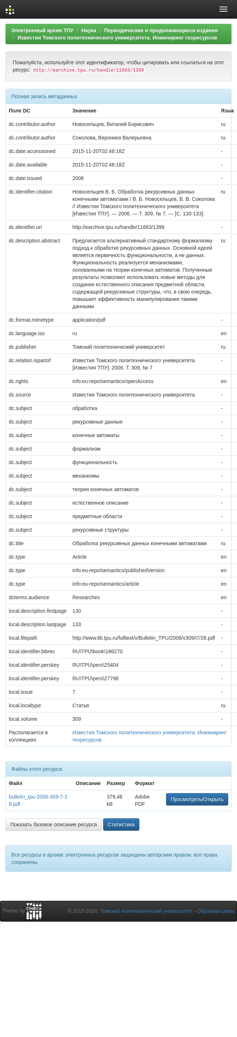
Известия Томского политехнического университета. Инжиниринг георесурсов (117, 38)
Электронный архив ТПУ (42, 30)
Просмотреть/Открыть (197, 799)
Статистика (121, 824)
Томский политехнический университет (146, 911)
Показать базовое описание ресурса (53, 824)
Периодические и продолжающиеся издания (161, 30)
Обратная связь (216, 911)
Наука (88, 30)
